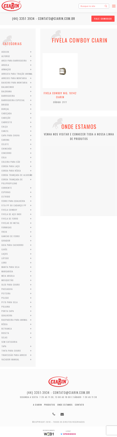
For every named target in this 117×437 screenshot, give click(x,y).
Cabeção (6, 117)
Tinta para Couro (11, 350)
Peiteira (6, 293)
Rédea (5, 324)
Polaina (6, 306)
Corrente (7, 187)
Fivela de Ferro (10, 218)
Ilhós (4, 249)
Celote (5, 144)
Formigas (7, 227)
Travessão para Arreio (14, 355)
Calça (5, 126)
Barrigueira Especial (13, 100)
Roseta (5, 333)
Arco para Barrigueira (14, 60)
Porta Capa (8, 311)
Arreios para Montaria (14, 78)
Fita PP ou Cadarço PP (14, 205)
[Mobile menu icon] (113, 6)
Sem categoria (9, 341)
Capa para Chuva (11, 135)
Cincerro (7, 153)
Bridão (5, 104)
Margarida (7, 271)
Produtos (49, 404)
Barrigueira (8, 95)
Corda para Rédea (11, 170)
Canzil (5, 131)
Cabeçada (7, 113)
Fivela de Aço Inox (11, 214)
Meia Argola (8, 275)
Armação (6, 69)
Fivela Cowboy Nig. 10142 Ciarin (60, 95)
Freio (4, 231)
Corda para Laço (11, 166)
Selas (5, 337)
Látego (5, 258)
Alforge (6, 56)
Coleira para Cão (11, 161)
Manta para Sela (11, 267)
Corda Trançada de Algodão (17, 175)
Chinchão (7, 148)
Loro (4, 262)
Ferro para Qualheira (13, 200)
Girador (6, 240)
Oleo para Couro (11, 284)
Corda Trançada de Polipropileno (12, 181)
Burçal (5, 109)
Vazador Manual (10, 359)
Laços (5, 253)
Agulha (5, 51)
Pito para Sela (10, 302)
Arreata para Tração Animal (17, 73)
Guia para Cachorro (13, 245)
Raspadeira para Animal (15, 319)
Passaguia (7, 289)
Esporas (6, 192)
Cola (4, 157)
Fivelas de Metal (11, 222)
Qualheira (7, 315)
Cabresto (7, 122)
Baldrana (7, 91)
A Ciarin (37, 404)
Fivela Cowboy (9, 209)
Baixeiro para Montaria (14, 82)
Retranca (7, 328)
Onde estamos (65, 404)
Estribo (6, 196)
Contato (79, 404)
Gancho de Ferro (11, 236)
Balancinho (8, 86)
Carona (5, 139)
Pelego (5, 297)
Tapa (4, 346)
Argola (5, 64)
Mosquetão (8, 280)
